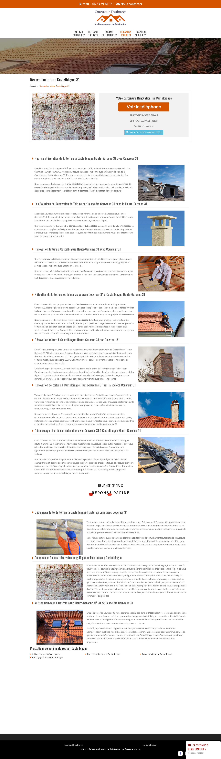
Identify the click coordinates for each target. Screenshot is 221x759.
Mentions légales (149, 745)
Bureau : (95, 4)
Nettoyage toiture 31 (93, 33)
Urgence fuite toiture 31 (109, 33)
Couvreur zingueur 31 (140, 33)
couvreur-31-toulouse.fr (74, 745)
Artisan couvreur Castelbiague (46, 654)
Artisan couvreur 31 (79, 33)
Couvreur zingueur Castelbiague (157, 654)
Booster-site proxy (133, 749)
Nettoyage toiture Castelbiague (47, 657)
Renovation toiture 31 (125, 33)
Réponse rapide (111, 492)
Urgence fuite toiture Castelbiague (104, 654)
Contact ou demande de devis (143, 132)
